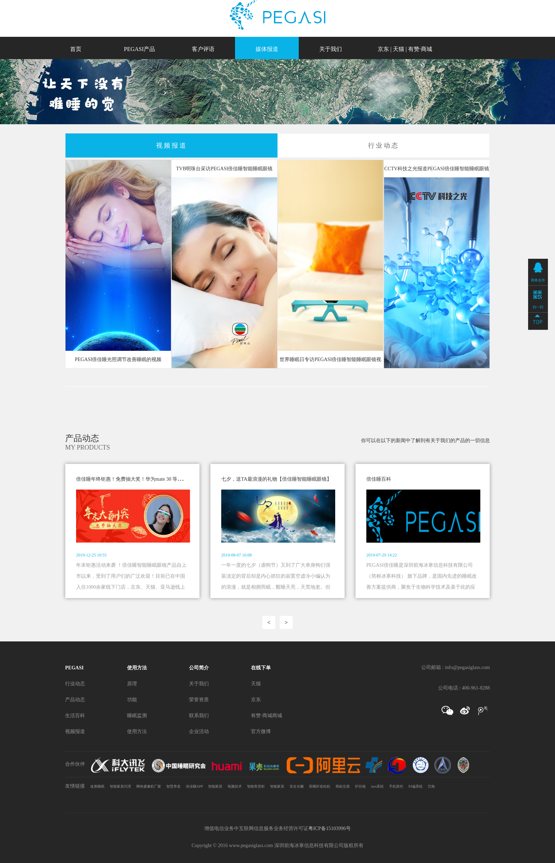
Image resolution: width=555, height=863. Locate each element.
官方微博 (261, 731)
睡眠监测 (137, 715)
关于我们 (330, 49)
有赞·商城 (420, 49)
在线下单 (261, 667)
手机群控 (396, 786)
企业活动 (199, 731)
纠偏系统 (415, 786)
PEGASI (74, 667)
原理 (132, 683)
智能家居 (215, 786)
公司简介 (199, 667)
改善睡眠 (97, 786)
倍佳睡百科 (378, 479)
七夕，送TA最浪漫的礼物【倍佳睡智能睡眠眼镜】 (276, 479)
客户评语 (203, 49)
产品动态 (75, 699)
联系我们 (199, 715)
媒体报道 (267, 49)
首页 (75, 49)
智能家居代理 (120, 786)
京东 (383, 49)
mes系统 (377, 786)
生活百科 (75, 715)
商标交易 (343, 786)
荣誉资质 (199, 699)
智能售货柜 (256, 786)
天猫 (398, 49)
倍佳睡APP (194, 786)
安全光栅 (297, 786)
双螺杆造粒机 (319, 786)
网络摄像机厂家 (148, 786)
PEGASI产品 (139, 49)
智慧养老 (173, 786)
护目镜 (360, 786)
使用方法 (137, 667)
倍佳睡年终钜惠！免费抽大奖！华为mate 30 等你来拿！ (136, 479)
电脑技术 (235, 786)
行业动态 (75, 683)
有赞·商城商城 (266, 715)
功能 (132, 699)
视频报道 (75, 731)
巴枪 (431, 786)
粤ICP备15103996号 (329, 828)
